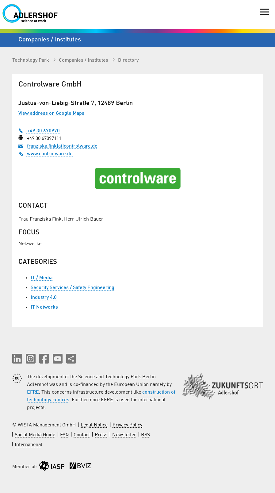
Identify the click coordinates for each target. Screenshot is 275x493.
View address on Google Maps (51, 113)
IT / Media (41, 277)
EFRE (33, 392)
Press (101, 435)
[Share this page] (71, 358)
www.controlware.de (45, 154)
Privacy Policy (127, 425)
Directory (128, 60)
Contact (82, 435)
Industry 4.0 (44, 297)
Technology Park (31, 60)
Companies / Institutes (84, 60)
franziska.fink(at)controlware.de (62, 146)
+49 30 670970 (39, 131)
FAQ (64, 435)
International (28, 444)
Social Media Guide (35, 435)
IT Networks (44, 307)
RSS (145, 435)
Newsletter (124, 435)
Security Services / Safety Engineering (72, 287)
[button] (17, 358)
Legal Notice (94, 425)
